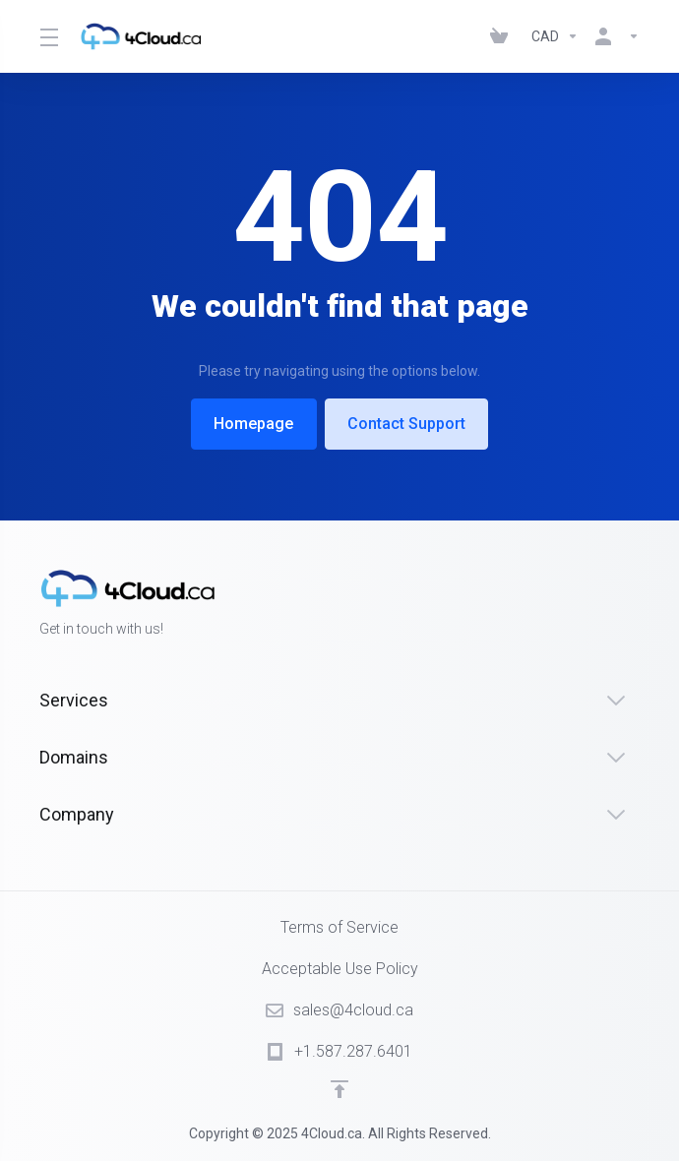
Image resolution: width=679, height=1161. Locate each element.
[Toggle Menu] (47, 36)
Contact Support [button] (408, 423)
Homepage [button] (252, 423)
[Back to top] (339, 1089)
